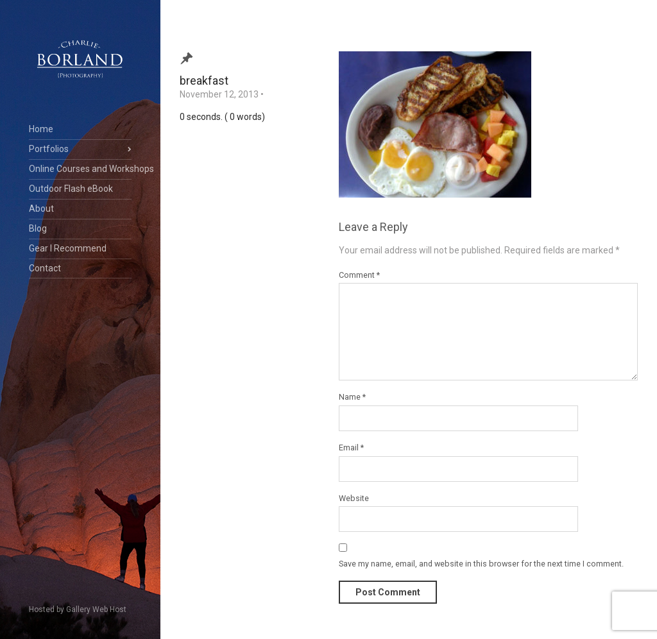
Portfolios (49, 149)
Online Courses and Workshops (80, 169)
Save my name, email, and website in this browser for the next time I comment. (481, 563)
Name (352, 397)
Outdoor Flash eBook (71, 188)
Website (354, 498)
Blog (38, 228)
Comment (359, 275)
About (41, 208)
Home (41, 129)
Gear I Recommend (68, 248)
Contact (45, 268)
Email (351, 447)
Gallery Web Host (96, 609)
